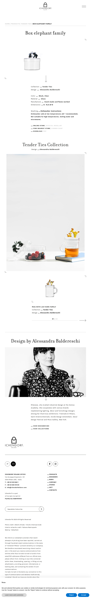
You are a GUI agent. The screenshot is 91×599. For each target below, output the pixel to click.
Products (15, 24)
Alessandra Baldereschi (50, 90)
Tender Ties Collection (45, 145)
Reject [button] (71, 595)
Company (52, 482)
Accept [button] (83, 595)
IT (7, 464)
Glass (43, 99)
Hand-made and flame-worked (57, 102)
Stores (52, 485)
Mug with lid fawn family (44, 307)
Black (41, 96)
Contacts (53, 490)
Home (7, 24)
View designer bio (41, 426)
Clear (47, 96)
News (51, 479)
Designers (53, 477)
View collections (41, 429)
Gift (51, 487)
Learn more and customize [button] (14, 595)
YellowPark (14, 530)
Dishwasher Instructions (51, 111)
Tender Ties (26, 24)
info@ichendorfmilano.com (17, 487)
